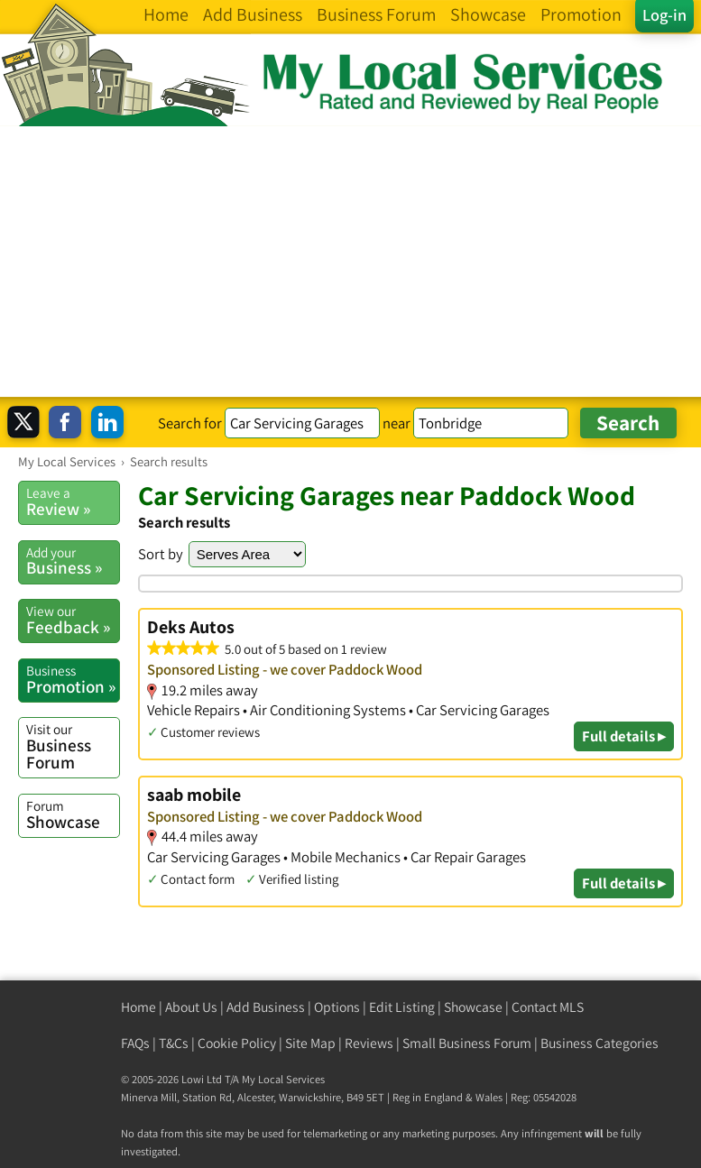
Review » (72, 501)
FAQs (135, 1043)
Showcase (72, 814)
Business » (72, 561)
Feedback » (72, 620)
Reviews (369, 1043)
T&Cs (174, 1043)
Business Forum (72, 746)
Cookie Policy (237, 1043)
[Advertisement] (350, 261)
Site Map (310, 1043)
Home (138, 1007)
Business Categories (599, 1043)
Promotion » (72, 679)
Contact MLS (548, 1007)
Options (337, 1007)
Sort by (160, 554)
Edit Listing (402, 1007)
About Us (191, 1007)
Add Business (265, 1007)
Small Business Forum (466, 1043)
